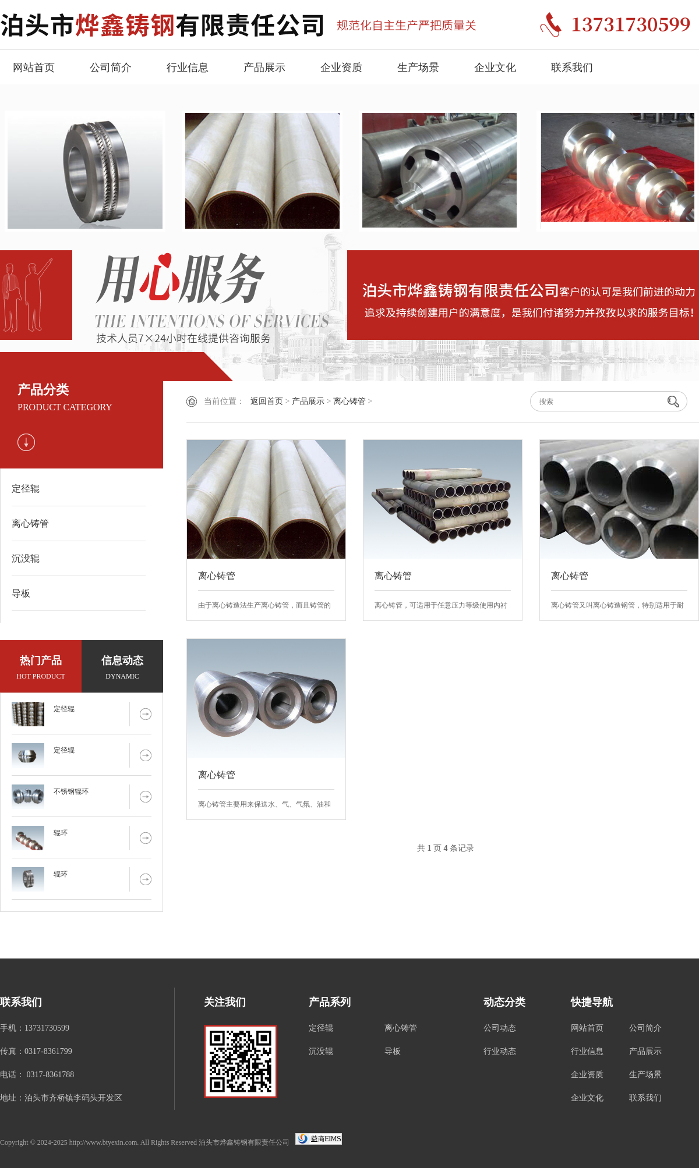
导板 (21, 593)
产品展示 (264, 67)
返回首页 (266, 401)
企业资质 (341, 67)
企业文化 (495, 67)
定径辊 (26, 489)
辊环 (61, 833)
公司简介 (111, 67)
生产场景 (418, 67)
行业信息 (188, 67)
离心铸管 (30, 523)
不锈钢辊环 (71, 791)
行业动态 (499, 1051)
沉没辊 (26, 558)
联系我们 (572, 67)
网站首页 (34, 67)
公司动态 (499, 1028)
